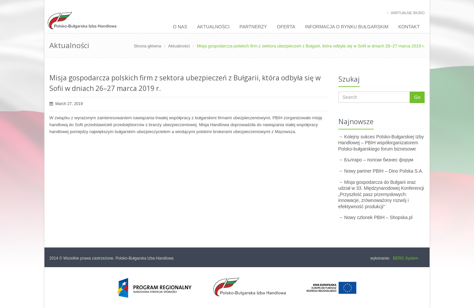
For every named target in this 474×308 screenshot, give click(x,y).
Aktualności (213, 26)
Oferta (286, 26)
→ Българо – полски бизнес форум (375, 159)
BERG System (405, 258)
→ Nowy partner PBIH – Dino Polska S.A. (380, 171)
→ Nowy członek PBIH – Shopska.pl (375, 217)
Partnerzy (253, 26)
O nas (180, 26)
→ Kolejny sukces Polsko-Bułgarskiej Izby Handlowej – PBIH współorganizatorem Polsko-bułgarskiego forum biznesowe (381, 143)
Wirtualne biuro (408, 13)
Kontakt (409, 26)
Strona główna (147, 45)
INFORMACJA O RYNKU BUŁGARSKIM (346, 26)
